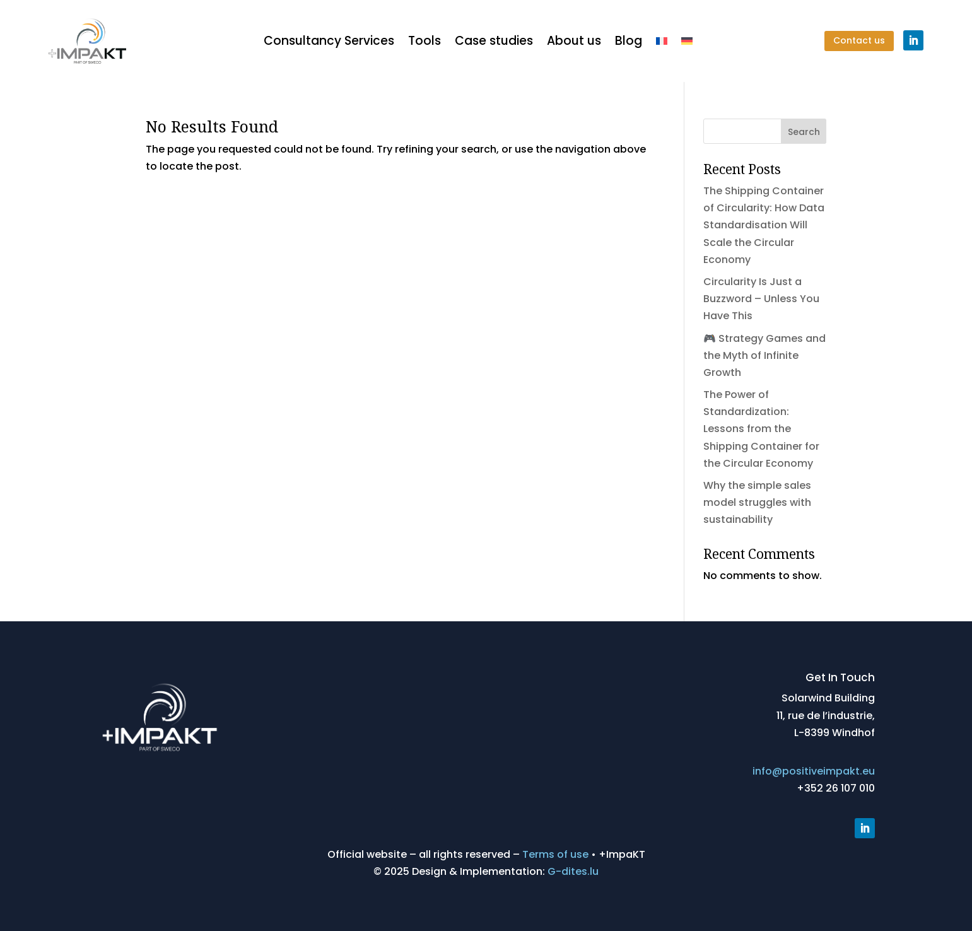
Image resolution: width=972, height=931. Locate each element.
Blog (628, 40)
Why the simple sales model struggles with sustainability (757, 502)
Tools (424, 40)
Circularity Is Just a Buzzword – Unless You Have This (761, 298)
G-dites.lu (573, 871)
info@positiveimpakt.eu (813, 771)
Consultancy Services (329, 40)
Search (804, 132)
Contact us (859, 40)
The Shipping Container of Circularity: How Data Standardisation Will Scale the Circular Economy (763, 225)
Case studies (494, 40)
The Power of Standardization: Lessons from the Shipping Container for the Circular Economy (761, 429)
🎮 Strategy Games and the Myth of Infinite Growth (764, 355)
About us (574, 40)
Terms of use (555, 854)
